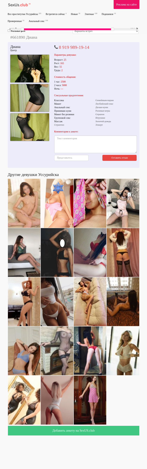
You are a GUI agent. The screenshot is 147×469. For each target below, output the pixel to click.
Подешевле (109, 13)
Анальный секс (38, 20)
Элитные (91, 13)
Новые (75, 13)
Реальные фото (16, 30)
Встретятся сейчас (56, 13)
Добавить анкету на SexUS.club (74, 430)
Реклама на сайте (126, 4)
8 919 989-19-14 (74, 47)
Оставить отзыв (119, 157)
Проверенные (16, 20)
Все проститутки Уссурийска (24, 13)
